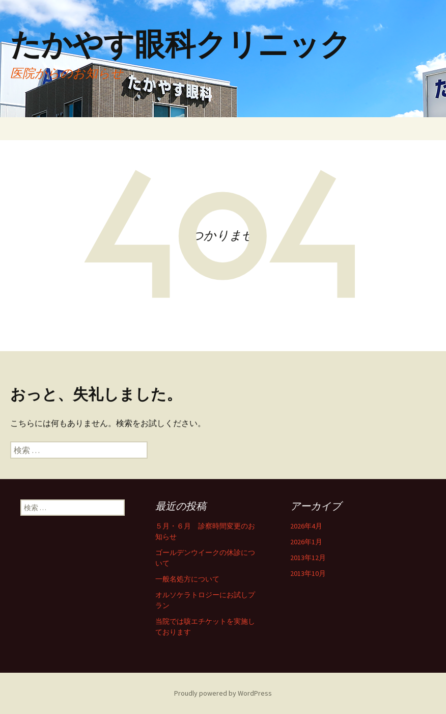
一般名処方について (187, 579)
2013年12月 (308, 557)
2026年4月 (306, 526)
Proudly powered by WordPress (223, 693)
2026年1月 (306, 541)
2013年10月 (308, 573)
